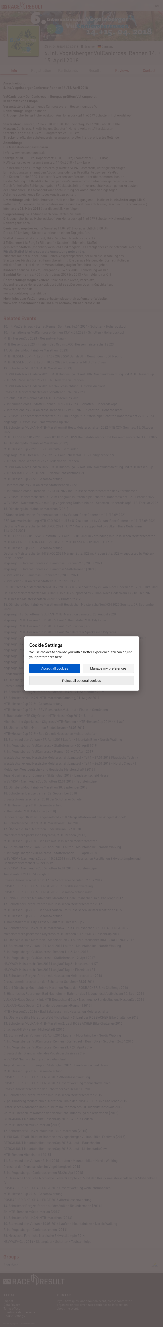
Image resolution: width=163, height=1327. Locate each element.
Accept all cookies (54, 668)
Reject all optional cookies (81, 680)
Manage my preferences (108, 668)
